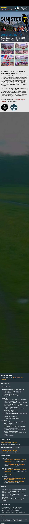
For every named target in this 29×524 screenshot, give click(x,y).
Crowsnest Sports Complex (9, 442)
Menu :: (4, 8)
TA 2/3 (9, 474)
